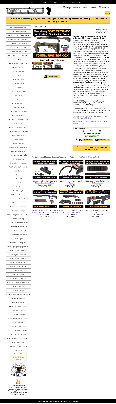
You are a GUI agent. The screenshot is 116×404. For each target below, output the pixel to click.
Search (107, 13)
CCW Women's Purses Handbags (18, 346)
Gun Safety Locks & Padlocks (18, 131)
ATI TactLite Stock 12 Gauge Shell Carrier (97, 211)
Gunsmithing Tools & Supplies (18, 127)
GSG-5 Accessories (18, 135)
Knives (18, 175)
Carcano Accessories (18, 79)
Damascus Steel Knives (18, 91)
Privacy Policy (76, 2)
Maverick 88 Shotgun (18, 211)
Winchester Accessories (18, 342)
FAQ (87, 2)
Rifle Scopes (18, 270)
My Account (76, 8)
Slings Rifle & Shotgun (18, 298)
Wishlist (93, 8)
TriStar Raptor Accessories (18, 330)
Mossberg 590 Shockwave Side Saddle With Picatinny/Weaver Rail (71, 211)
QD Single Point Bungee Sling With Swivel (71, 182)
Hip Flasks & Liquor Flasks (18, 155)
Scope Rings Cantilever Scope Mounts (18, 294)
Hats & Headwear (18, 143)
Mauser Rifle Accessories (18, 207)
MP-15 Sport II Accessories (18, 235)
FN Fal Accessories (18, 103)
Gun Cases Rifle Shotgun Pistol (18, 115)
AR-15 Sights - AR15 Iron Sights (18, 55)
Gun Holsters (18, 123)
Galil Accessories (18, 107)
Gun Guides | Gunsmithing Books (18, 119)
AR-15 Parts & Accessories (18, 43)
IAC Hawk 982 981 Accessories (18, 163)
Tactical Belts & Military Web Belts (18, 318)
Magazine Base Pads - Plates (18, 199)
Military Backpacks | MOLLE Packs (18, 215)
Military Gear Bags (18, 219)
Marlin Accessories (18, 203)
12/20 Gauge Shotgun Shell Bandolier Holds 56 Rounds (97, 182)
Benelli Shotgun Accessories (18, 63)
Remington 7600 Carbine (18, 262)
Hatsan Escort (18, 139)
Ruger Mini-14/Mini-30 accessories (18, 282)
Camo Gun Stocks (18, 75)
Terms (63, 2)
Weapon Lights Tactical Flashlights (18, 338)
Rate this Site (18, 350)
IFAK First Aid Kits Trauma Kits (18, 167)
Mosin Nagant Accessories (18, 227)
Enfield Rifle (18, 95)
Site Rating (18, 359)
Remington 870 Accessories (18, 251)
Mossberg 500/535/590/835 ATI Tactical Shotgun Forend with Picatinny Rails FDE (45, 211)
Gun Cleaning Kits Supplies (18, 111)
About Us (53, 2)
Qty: (75, 138)
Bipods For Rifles (18, 71)
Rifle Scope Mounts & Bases (18, 266)
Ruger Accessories (18, 286)
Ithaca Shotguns (18, 171)
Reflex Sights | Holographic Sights (18, 247)
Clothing (18, 87)
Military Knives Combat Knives (18, 223)
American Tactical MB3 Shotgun (18, 35)
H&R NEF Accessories (18, 151)
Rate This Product (81, 129)
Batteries (18, 59)
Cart (103, 8)
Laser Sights (18, 183)
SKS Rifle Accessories (18, 302)
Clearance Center (18, 83)
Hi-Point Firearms (18, 159)
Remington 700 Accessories (18, 259)
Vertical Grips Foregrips (18, 334)
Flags (18, 99)
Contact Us (85, 8)
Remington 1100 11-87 (18, 255)
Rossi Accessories (18, 274)
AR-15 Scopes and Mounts (18, 51)
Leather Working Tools (18, 191)
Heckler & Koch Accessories (18, 147)
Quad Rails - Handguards (18, 243)
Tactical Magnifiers (18, 322)
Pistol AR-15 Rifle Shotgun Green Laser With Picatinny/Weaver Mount (45, 182)
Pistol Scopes (18, 239)
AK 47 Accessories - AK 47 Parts (18, 39)
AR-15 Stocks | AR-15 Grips (18, 47)
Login (69, 8)
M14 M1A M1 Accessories (18, 195)
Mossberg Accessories (18, 231)
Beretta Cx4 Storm (18, 67)
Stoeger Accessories (18, 314)
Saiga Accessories (18, 290)
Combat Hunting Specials (18, 31)
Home (32, 2)
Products (42, 2)
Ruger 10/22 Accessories (18, 278)
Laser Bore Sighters (18, 179)
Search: (60, 13)
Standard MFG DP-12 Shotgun (18, 306)
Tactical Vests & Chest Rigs (18, 326)
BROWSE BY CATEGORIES (18, 27)
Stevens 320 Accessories (18, 310)
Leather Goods (18, 187)
